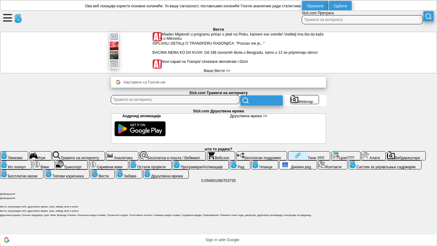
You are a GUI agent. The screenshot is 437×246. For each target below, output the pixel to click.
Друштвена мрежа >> (248, 116)
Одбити (340, 6)
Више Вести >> (217, 71)
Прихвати (315, 6)
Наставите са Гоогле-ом (140, 82)
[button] (218, 240)
